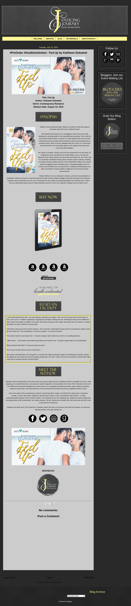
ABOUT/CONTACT (89, 39)
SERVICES (50, 39)
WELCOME (38, 39)
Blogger (69, 601)
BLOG (60, 39)
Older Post (89, 577)
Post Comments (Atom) (53, 582)
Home (49, 577)
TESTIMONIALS (72, 39)
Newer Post (9, 577)
